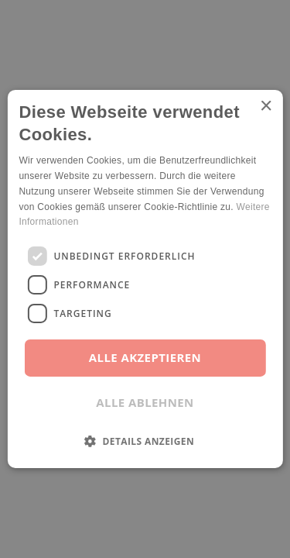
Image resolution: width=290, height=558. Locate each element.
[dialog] (145, 279)
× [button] (265, 106)
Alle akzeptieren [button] (145, 357)
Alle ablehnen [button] (144, 402)
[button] (145, 441)
